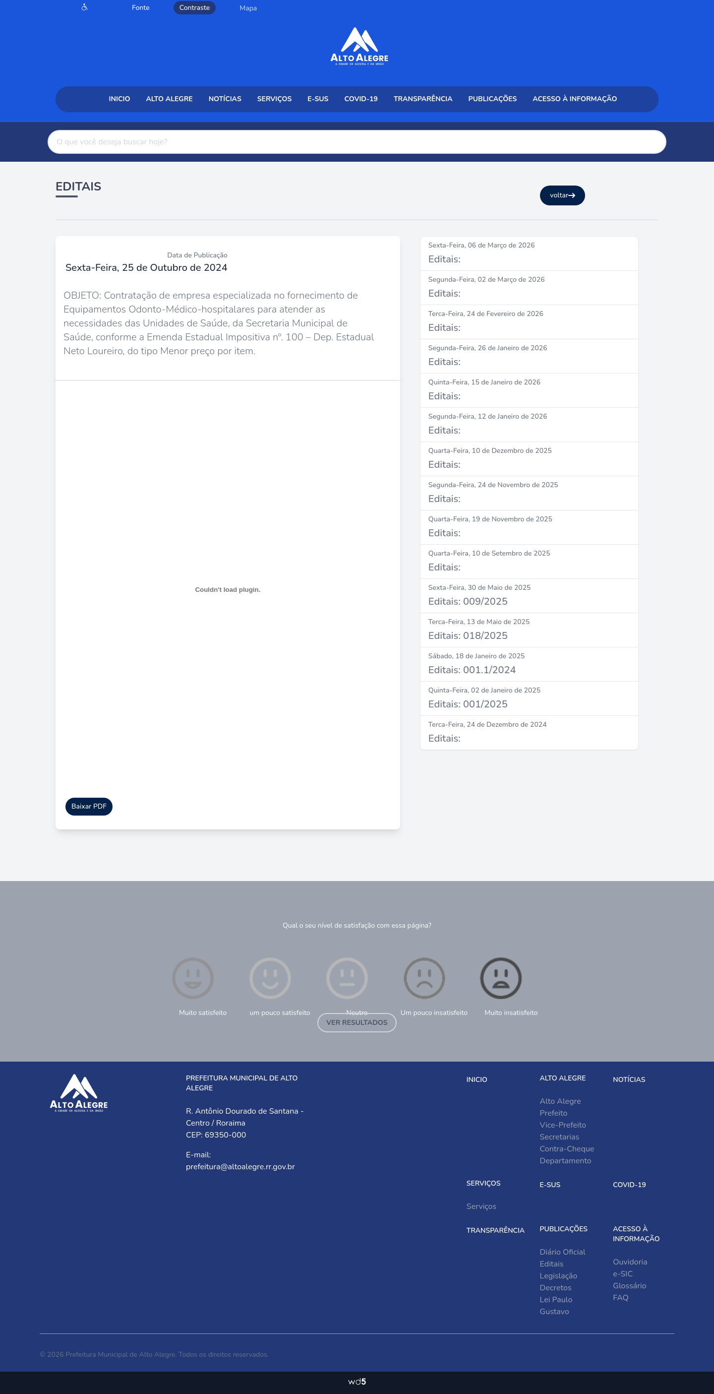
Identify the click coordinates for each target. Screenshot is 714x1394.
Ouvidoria (630, 1262)
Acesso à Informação (575, 99)
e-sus (317, 99)
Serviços (274, 99)
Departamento (566, 1160)
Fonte (141, 7)
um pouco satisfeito (278, 985)
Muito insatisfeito (507, 985)
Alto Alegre (169, 99)
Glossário (629, 1285)
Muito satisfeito (198, 985)
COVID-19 (360, 99)
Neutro (347, 985)
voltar (562, 195)
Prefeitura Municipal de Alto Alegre (120, 1354)
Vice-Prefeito (563, 1125)
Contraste (194, 7)
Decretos (556, 1287)
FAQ (621, 1297)
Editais (552, 1264)
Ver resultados (356, 1022)
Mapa (248, 8)
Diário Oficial (563, 1252)
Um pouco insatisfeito (434, 985)
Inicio (119, 99)
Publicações (493, 99)
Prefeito (554, 1113)
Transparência (423, 99)
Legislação (559, 1275)
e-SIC (623, 1273)
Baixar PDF (89, 806)
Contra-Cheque (567, 1148)
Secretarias (560, 1137)
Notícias (225, 99)
